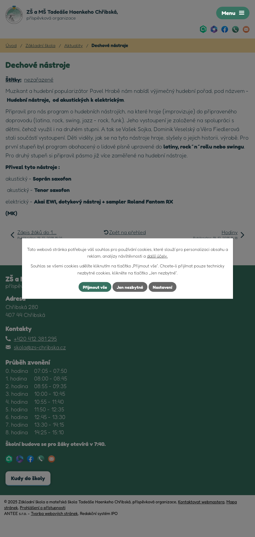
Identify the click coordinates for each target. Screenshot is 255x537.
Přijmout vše (95, 286)
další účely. (157, 256)
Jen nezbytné (130, 286)
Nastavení (162, 286)
